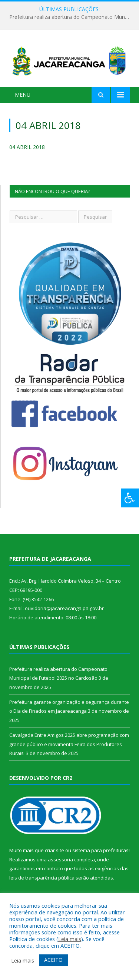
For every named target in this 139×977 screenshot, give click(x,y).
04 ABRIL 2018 (27, 146)
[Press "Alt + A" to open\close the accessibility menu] (130, 497)
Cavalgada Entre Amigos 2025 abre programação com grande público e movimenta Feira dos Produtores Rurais (69, 744)
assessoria (60, 859)
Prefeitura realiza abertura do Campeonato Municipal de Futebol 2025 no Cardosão (71, 17)
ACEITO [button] (53, 959)
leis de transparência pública (42, 877)
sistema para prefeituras (100, 850)
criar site (54, 850)
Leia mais (69, 939)
